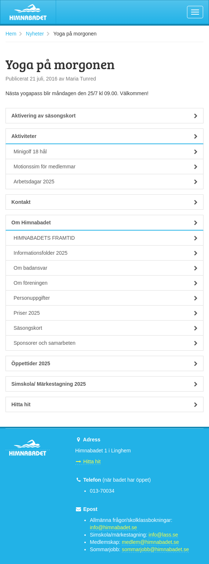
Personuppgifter (106, 298)
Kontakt (104, 202)
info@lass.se (163, 535)
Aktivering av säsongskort (104, 116)
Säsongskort (106, 328)
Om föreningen (106, 283)
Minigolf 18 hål (106, 151)
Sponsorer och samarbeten (106, 343)
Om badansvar (106, 268)
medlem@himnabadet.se (150, 542)
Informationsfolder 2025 (106, 253)
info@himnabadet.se (113, 527)
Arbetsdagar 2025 (106, 181)
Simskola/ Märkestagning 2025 (104, 384)
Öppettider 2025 (104, 363)
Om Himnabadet (104, 222)
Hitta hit (104, 404)
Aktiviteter (104, 136)
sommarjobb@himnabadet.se (155, 549)
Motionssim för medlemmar (106, 166)
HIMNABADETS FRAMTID (106, 238)
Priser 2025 (106, 313)
